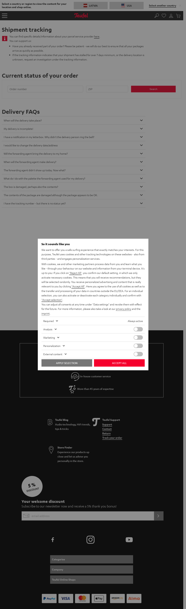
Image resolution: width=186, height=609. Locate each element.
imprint (45, 313)
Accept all (119, 362)
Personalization (51, 345)
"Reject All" (75, 273)
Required (48, 320)
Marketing (49, 337)
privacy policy (123, 308)
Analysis (47, 328)
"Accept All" (78, 286)
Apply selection (66, 362)
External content (52, 353)
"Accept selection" (51, 300)
